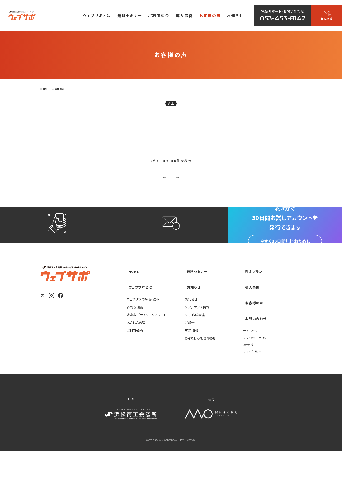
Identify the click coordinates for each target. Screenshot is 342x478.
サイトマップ (252, 357)
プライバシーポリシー (258, 364)
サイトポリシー (253, 378)
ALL (171, 105)
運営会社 (249, 371)
